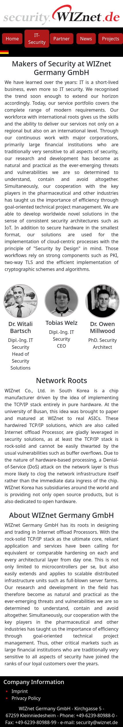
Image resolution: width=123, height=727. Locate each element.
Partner (61, 38)
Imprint (19, 691)
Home (12, 38)
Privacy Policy (26, 698)
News (86, 38)
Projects (110, 38)
